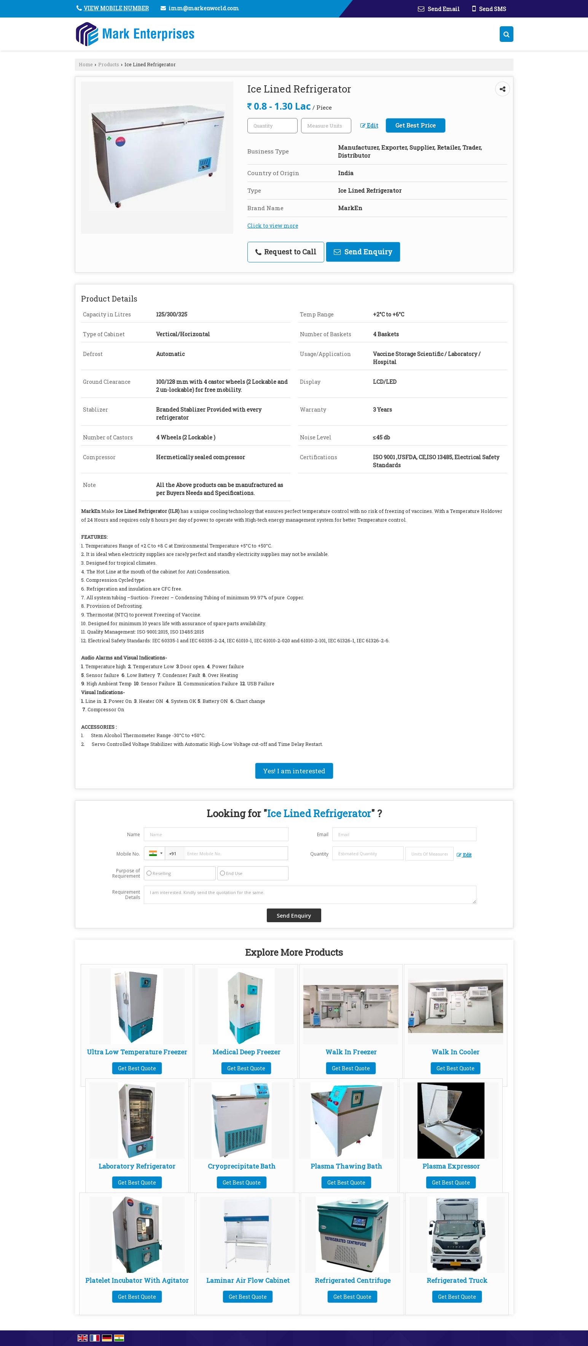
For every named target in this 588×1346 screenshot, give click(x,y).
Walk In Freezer (351, 1051)
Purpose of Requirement (126, 873)
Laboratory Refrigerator (137, 1166)
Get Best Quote (137, 1068)
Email (322, 834)
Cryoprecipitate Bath (242, 1166)
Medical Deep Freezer (246, 1051)
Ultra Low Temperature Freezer (137, 1051)
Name (133, 834)
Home (86, 64)
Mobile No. (128, 854)
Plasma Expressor (451, 1166)
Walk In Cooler (456, 1051)
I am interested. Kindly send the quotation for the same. (310, 895)
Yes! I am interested (294, 770)
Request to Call (285, 251)
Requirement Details (126, 894)
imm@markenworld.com (204, 8)
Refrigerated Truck (457, 1280)
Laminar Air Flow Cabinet (248, 1280)
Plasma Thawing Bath (346, 1166)
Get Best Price (415, 125)
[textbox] (326, 125)
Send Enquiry (363, 251)
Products (108, 64)
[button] (116, 8)
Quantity (319, 854)
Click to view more (272, 225)
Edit (369, 125)
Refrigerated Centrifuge (352, 1280)
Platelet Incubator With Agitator (137, 1280)
